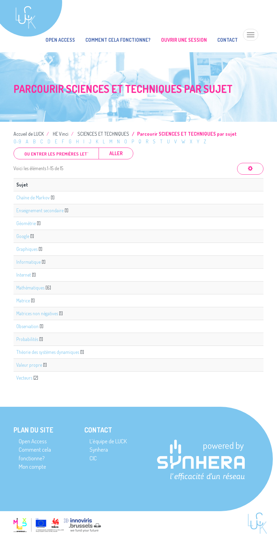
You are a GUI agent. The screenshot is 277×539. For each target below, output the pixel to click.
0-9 (17, 141)
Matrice (23, 300)
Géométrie (26, 223)
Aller (116, 153)
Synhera (99, 449)
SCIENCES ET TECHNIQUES (103, 134)
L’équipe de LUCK (108, 441)
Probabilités (27, 339)
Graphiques (26, 249)
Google (22, 236)
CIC (93, 458)
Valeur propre (29, 365)
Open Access (60, 40)
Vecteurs (24, 378)
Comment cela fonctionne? (118, 40)
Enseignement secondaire (40, 210)
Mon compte (32, 466)
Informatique (28, 262)
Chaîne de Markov (33, 197)
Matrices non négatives (37, 313)
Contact (227, 40)
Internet (23, 275)
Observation (27, 326)
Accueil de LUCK (29, 134)
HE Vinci (60, 134)
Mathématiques (30, 288)
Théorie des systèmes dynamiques (47, 352)
